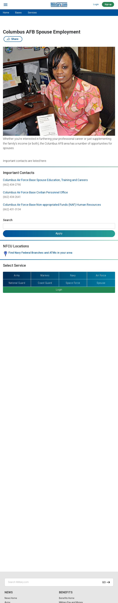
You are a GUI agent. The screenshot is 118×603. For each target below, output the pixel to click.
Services (32, 12)
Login (96, 4)
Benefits (66, 592)
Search (7, 220)
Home (6, 12)
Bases (18, 12)
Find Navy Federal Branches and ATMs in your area (40, 252)
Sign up (108, 4)
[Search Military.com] (59, 582)
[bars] (5, 5)
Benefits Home (66, 598)
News (9, 592)
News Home (11, 598)
